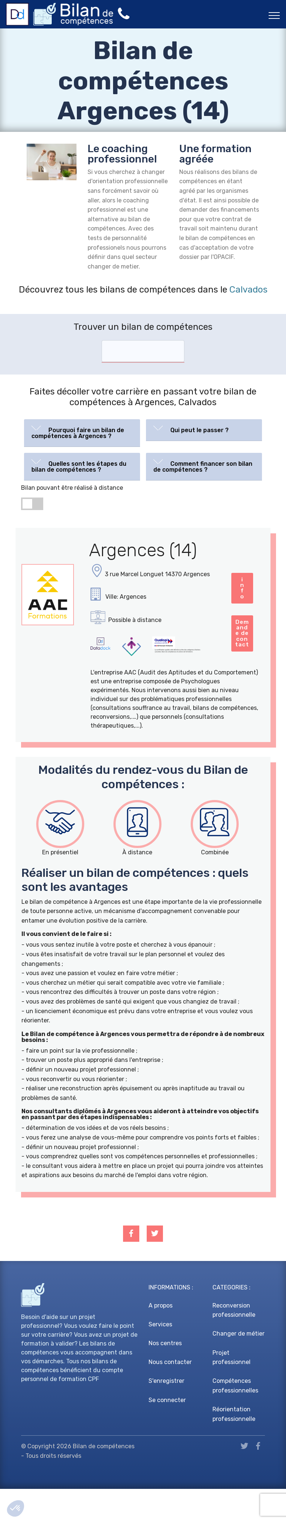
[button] (82, 431)
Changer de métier (238, 1366)
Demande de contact (198, 678)
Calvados (248, 289)
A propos (161, 1337)
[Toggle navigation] (274, 15)
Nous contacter (170, 1394)
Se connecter (167, 1432)
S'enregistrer (166, 1413)
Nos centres (165, 1375)
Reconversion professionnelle (233, 1342)
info (130, 678)
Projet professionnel (231, 1389)
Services (160, 1356)
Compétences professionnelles (235, 1418)
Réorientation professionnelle (233, 1446)
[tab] (82, 433)
